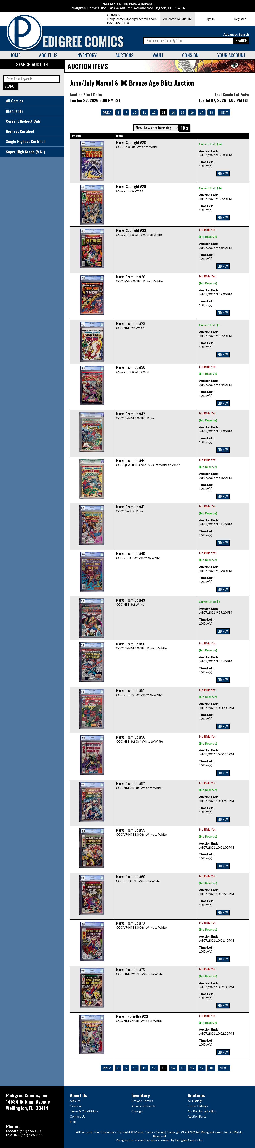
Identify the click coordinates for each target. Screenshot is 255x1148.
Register (240, 19)
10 (134, 112)
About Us (48, 55)
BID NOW (223, 173)
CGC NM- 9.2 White (130, 326)
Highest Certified (20, 131)
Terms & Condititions (84, 1111)
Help (73, 1121)
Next (224, 112)
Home (14, 55)
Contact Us (77, 1116)
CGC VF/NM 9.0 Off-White (135, 416)
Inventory (86, 55)
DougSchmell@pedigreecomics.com (132, 19)
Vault (158, 55)
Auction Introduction (202, 1111)
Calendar (76, 1106)
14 (173, 112)
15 (182, 112)
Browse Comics (142, 1101)
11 (144, 112)
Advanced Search (236, 34)
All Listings (195, 1101)
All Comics (14, 101)
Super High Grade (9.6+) (25, 152)
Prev (107, 112)
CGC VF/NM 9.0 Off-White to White (141, 646)
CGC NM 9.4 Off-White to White (139, 786)
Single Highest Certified (25, 141)
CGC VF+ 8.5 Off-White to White (139, 233)
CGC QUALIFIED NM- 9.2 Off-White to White (148, 463)
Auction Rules (197, 1116)
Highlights (14, 111)
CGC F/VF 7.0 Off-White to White (139, 279)
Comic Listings (198, 1106)
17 (201, 112)
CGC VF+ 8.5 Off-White (132, 370)
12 (154, 112)
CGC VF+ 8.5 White (131, 189)
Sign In (210, 19)
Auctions (124, 55)
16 (192, 112)
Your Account (231, 55)
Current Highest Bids (23, 121)
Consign (190, 55)
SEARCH (241, 40)
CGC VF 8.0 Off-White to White (138, 556)
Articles (75, 1101)
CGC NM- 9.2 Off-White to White (139, 739)
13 (163, 112)
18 (211, 112)
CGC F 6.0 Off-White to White (137, 145)
